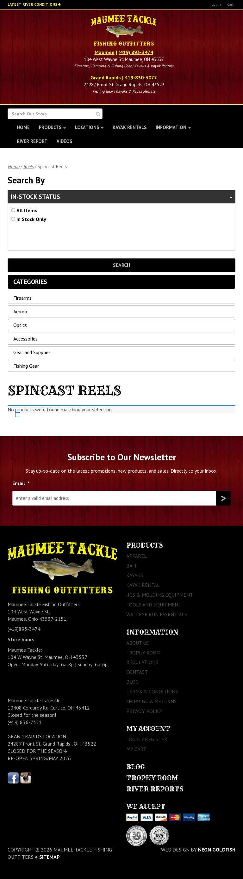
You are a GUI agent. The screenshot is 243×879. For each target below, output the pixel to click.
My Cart (136, 749)
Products (52, 127)
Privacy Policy (144, 711)
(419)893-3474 (24, 629)
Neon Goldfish (216, 849)
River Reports (155, 789)
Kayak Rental (143, 585)
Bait (131, 565)
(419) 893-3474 (135, 52)
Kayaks (134, 575)
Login (216, 4)
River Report (32, 141)
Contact (137, 672)
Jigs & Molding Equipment (159, 595)
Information (173, 127)
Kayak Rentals (129, 127)
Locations (89, 127)
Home (23, 127)
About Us (137, 643)
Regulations (142, 662)
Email (21, 483)
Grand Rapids (105, 77)
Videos (64, 141)
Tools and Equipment (153, 604)
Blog (132, 682)
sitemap (49, 857)
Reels (28, 166)
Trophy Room (143, 652)
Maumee (105, 52)
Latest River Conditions (32, 4)
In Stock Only (31, 219)
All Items (26, 210)
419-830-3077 (141, 77)
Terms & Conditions (152, 691)
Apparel (136, 556)
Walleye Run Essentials (156, 614)
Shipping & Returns (151, 701)
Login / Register (146, 739)
